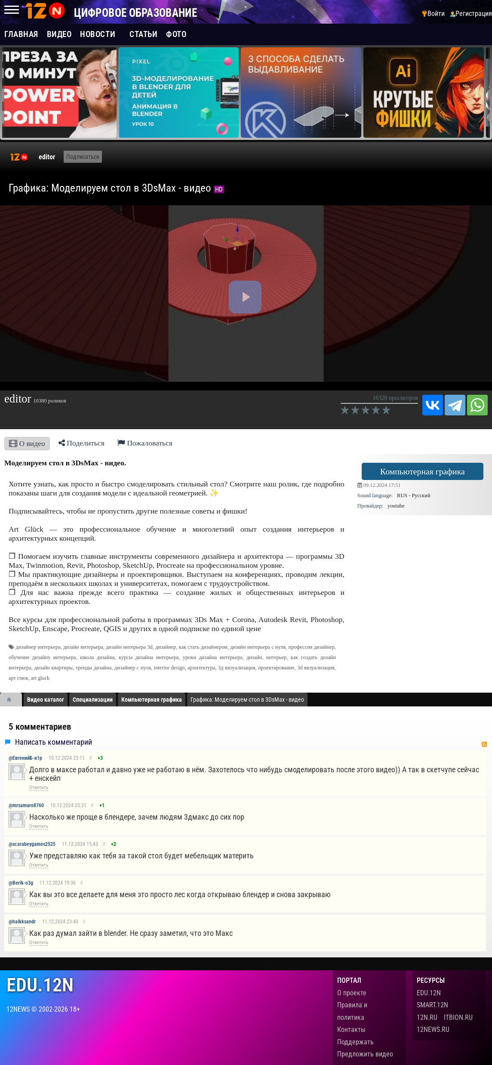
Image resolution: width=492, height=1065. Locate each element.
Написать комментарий (53, 742)
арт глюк (18, 678)
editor (47, 157)
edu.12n (40, 985)
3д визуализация (236, 668)
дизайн (254, 657)
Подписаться (82, 156)
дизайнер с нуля (132, 668)
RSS (484, 744)
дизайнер (165, 647)
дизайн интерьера (83, 647)
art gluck (40, 678)
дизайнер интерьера (37, 647)
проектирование (276, 668)
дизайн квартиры (53, 668)
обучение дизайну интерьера (42, 657)
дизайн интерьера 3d (129, 647)
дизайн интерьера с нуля (258, 647)
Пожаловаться (144, 443)
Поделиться (81, 443)
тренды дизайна (94, 668)
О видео (27, 443)
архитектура (201, 668)
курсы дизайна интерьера (148, 657)
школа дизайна (97, 657)
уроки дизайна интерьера (213, 657)
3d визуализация (315, 668)
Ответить (38, 787)
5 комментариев (40, 726)
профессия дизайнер (312, 647)
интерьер (276, 657)
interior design (169, 668)
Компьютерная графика (422, 471)
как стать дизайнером (203, 647)
